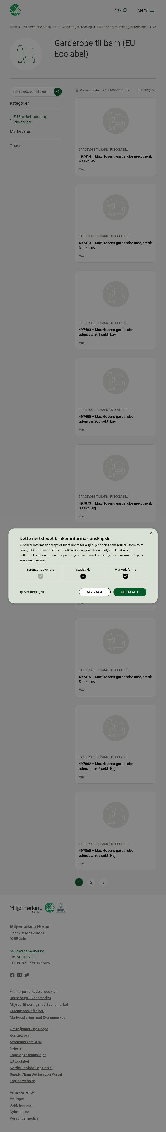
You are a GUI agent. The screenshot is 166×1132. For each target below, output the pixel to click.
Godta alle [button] (129, 592)
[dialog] (83, 566)
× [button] (151, 532)
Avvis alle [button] (93, 592)
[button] (32, 592)
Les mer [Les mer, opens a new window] (40, 560)
